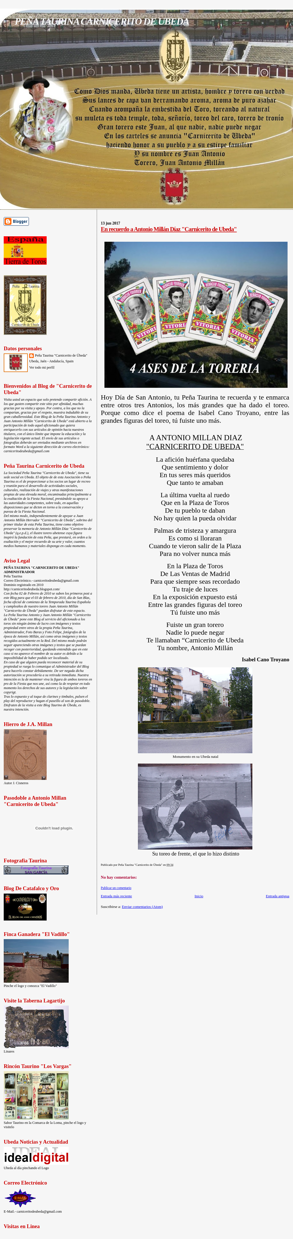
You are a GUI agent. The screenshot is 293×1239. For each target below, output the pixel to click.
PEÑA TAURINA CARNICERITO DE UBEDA (102, 21)
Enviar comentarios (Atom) (142, 906)
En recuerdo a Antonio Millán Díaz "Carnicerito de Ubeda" (169, 229)
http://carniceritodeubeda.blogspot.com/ (32, 589)
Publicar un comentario (116, 888)
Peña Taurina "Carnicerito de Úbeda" (61, 355)
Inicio (199, 896)
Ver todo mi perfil (41, 367)
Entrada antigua (277, 896)
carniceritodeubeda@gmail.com (27, 451)
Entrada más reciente (116, 896)
